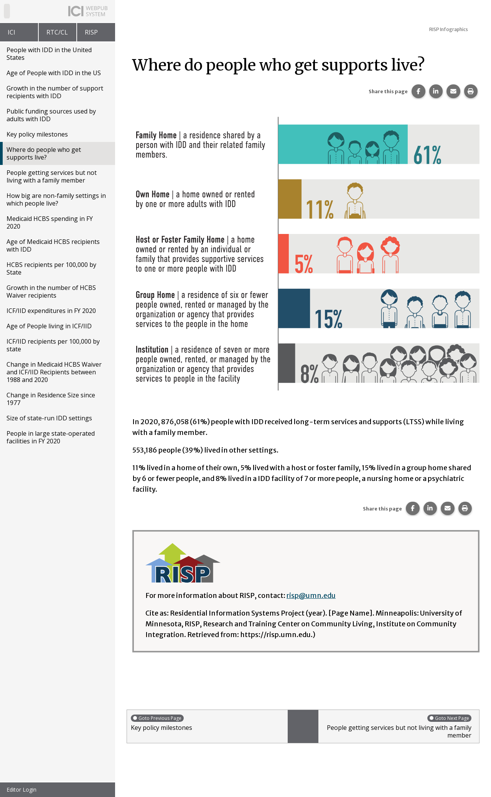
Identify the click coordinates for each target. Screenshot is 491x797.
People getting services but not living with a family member (52, 176)
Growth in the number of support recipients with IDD (55, 92)
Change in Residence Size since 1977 (51, 399)
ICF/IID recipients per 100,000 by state (53, 345)
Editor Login (21, 789)
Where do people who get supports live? (44, 153)
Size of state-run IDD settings (49, 418)
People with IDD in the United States (49, 54)
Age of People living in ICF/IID (49, 326)
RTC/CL (57, 32)
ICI (11, 32)
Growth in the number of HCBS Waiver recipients (51, 291)
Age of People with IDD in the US (54, 73)
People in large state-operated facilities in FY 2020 (51, 437)
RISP (91, 32)
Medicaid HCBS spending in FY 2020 (50, 222)
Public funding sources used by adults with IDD (51, 115)
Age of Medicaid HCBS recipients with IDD (53, 245)
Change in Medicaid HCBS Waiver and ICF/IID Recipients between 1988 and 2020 (54, 372)
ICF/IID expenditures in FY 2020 (51, 310)
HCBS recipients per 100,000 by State (51, 268)
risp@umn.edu (311, 595)
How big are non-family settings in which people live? (56, 199)
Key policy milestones (37, 134)
